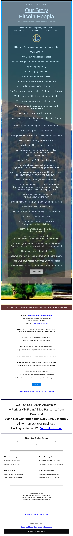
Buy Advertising (62, 307)
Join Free (36, 272)
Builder (55, 47)
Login (43, 531)
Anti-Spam (29, 527)
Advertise (30, 531)
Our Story (26, 391)
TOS (35, 527)
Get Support (43, 307)
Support (40, 527)
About (21, 391)
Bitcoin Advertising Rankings (29, 307)
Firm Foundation (49, 391)
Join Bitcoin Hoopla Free (40, 323)
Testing (38, 47)
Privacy (23, 527)
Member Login (52, 307)
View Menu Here (51, 428)
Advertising (29, 47)
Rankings (46, 47)
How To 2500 (39, 391)
